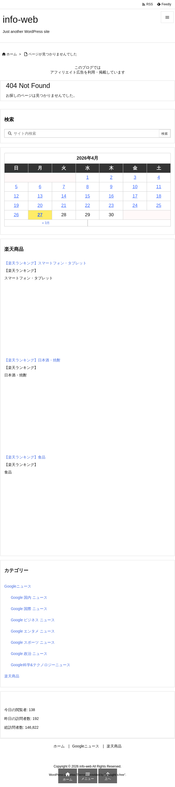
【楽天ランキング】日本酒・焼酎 (32, 360)
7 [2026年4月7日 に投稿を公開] (64, 186)
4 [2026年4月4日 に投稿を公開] (158, 177)
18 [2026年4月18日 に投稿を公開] (158, 196)
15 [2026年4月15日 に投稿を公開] (87, 196)
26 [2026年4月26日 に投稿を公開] (16, 214)
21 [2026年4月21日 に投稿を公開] (63, 205)
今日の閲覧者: (16, 710)
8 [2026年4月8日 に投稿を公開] (87, 186)
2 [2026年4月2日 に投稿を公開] (111, 177)
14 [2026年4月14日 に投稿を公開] (63, 196)
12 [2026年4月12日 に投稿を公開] (16, 196)
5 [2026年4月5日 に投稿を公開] (16, 186)
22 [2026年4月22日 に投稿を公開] (87, 205)
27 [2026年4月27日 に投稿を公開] (39, 214)
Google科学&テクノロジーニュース (40, 665)
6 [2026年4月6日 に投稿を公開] (40, 186)
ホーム (11, 54)
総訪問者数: (14, 727)
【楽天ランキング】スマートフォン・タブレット (45, 263)
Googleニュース (17, 586)
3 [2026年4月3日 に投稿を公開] (135, 177)
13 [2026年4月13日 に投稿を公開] (39, 196)
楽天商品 (11, 676)
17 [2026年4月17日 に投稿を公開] (135, 196)
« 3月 (46, 223)
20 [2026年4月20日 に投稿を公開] (39, 205)
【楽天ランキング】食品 (24, 457)
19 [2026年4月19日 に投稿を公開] (16, 205)
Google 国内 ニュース (29, 597)
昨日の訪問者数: (18, 718)
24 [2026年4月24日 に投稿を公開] (135, 205)
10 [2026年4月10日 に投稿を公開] (135, 186)
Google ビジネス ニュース (33, 620)
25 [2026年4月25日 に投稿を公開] (158, 205)
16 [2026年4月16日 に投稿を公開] (111, 196)
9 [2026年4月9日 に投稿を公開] (111, 186)
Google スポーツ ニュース (33, 642)
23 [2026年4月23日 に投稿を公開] (111, 205)
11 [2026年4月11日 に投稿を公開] (158, 186)
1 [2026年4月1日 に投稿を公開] (87, 177)
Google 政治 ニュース (29, 653)
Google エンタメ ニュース (33, 631)
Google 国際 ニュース (29, 609)
